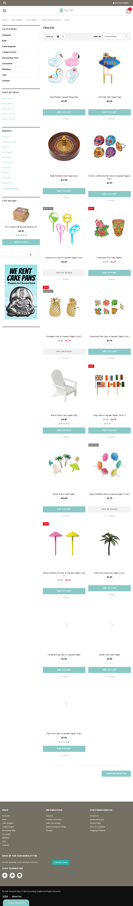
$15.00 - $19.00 (8, 119)
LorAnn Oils (7, 183)
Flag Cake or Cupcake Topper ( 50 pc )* (110, 415)
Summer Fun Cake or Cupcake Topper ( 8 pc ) (64, 258)
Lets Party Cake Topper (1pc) (109, 97)
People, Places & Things (50, 20)
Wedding (6, 69)
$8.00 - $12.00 (7, 109)
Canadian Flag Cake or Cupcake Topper (64, 655)
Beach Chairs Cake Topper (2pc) (64, 415)
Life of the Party (8, 162)
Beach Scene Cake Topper (64, 494)
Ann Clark (6, 157)
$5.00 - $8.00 (7, 104)
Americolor (6, 168)
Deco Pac (6, 147)
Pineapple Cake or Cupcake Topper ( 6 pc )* (64, 336)
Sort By (97, 36)
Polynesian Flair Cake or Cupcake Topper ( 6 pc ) (110, 336)
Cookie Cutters (9, 52)
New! (4, 40)
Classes (6, 80)
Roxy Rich (6, 173)
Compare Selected (116, 773)
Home (4, 20)
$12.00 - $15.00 (8, 114)
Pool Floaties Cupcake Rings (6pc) (64, 97)
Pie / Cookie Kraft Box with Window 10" (21, 227)
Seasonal (6, 35)
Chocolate (7, 63)
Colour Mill (6, 178)
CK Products (7, 152)
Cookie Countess (9, 142)
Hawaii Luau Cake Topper (109, 655)
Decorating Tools (10, 58)
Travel (66, 20)
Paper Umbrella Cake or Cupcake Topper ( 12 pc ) (109, 494)
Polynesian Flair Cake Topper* (109, 258)
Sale (4, 75)
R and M (5, 137)
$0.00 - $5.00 (7, 99)
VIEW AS (49, 36)
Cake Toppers (31, 20)
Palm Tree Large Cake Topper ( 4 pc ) (109, 573)
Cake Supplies (16, 20)
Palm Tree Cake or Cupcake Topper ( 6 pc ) (64, 734)
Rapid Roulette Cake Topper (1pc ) (64, 176)
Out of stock (64, 272)
